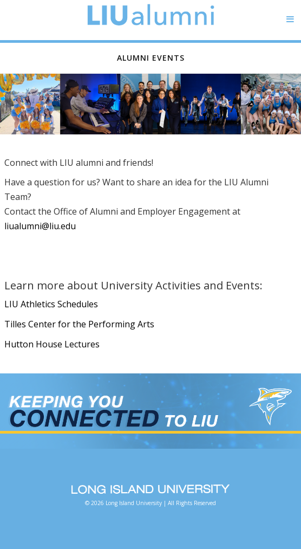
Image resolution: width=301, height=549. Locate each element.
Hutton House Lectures (52, 344)
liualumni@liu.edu (40, 226)
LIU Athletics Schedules (51, 304)
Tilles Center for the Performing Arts (79, 324)
